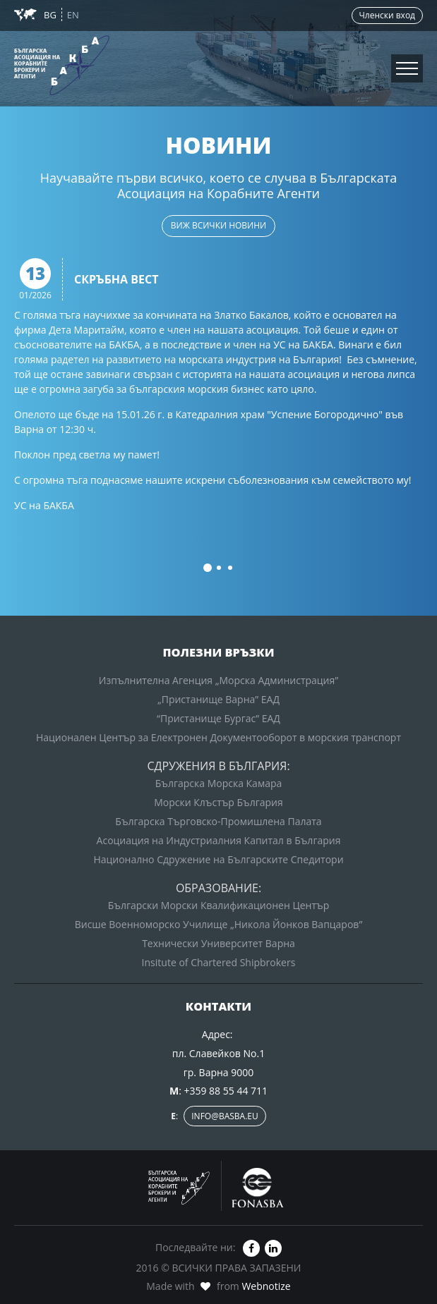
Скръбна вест (116, 280)
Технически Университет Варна (218, 943)
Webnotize (265, 1286)
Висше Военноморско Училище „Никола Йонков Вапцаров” (219, 924)
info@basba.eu (224, 1116)
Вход (218, 80)
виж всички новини (218, 225)
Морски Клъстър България (218, 802)
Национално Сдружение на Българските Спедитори (218, 859)
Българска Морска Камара (218, 783)
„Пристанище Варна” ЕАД (218, 699)
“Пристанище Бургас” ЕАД (218, 718)
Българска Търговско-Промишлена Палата (218, 821)
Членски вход (387, 15)
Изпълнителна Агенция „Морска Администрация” (218, 680)
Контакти (34, 91)
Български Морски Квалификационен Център (218, 905)
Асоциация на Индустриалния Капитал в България (219, 840)
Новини (30, 33)
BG (51, 14)
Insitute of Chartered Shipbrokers (219, 962)
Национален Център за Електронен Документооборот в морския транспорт (218, 737)
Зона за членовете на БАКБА (86, 62)
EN (73, 14)
